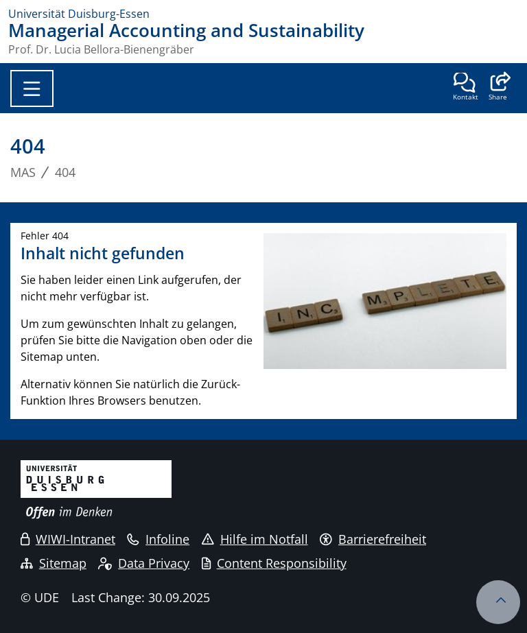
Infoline (158, 539)
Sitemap (53, 563)
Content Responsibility (274, 563)
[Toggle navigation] (32, 88)
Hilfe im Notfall (255, 539)
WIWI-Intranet (68, 539)
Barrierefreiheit (373, 539)
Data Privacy (143, 563)
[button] (498, 88)
